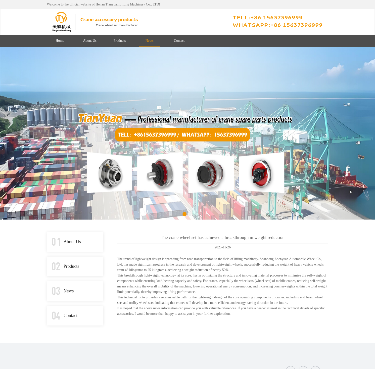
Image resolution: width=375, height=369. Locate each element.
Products (119, 41)
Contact (179, 41)
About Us (89, 41)
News (149, 41)
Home (60, 41)
